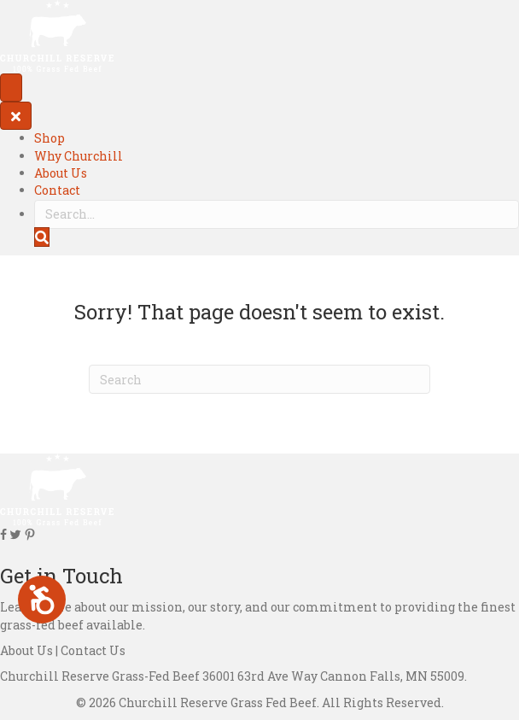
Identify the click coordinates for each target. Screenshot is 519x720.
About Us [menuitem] (60, 173)
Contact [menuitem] (57, 190)
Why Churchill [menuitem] (78, 156)
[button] (42, 237)
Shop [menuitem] (49, 138)
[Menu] (11, 87)
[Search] (259, 379)
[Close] (16, 116)
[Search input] (276, 214)
